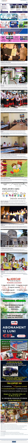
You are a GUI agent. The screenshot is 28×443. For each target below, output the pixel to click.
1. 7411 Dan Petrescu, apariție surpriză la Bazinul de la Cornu (9, 424)
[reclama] (14, 12)
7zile (25, 423)
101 (4, 275)
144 (9, 275)
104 (8, 275)
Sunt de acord (14, 441)
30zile (27, 423)
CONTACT (26, 0)
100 (3, 275)
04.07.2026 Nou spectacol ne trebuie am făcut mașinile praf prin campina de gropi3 (12, 433)
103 (7, 275)
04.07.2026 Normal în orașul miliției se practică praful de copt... (10, 432)
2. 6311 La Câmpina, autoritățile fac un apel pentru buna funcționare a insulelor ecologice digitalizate (14, 425)
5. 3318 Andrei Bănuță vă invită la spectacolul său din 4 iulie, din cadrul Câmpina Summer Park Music (14, 429)
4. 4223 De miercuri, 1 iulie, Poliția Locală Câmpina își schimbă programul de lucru (11, 428)
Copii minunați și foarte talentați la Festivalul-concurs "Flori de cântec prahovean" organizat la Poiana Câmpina (14, 274)
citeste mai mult (25, 88)
